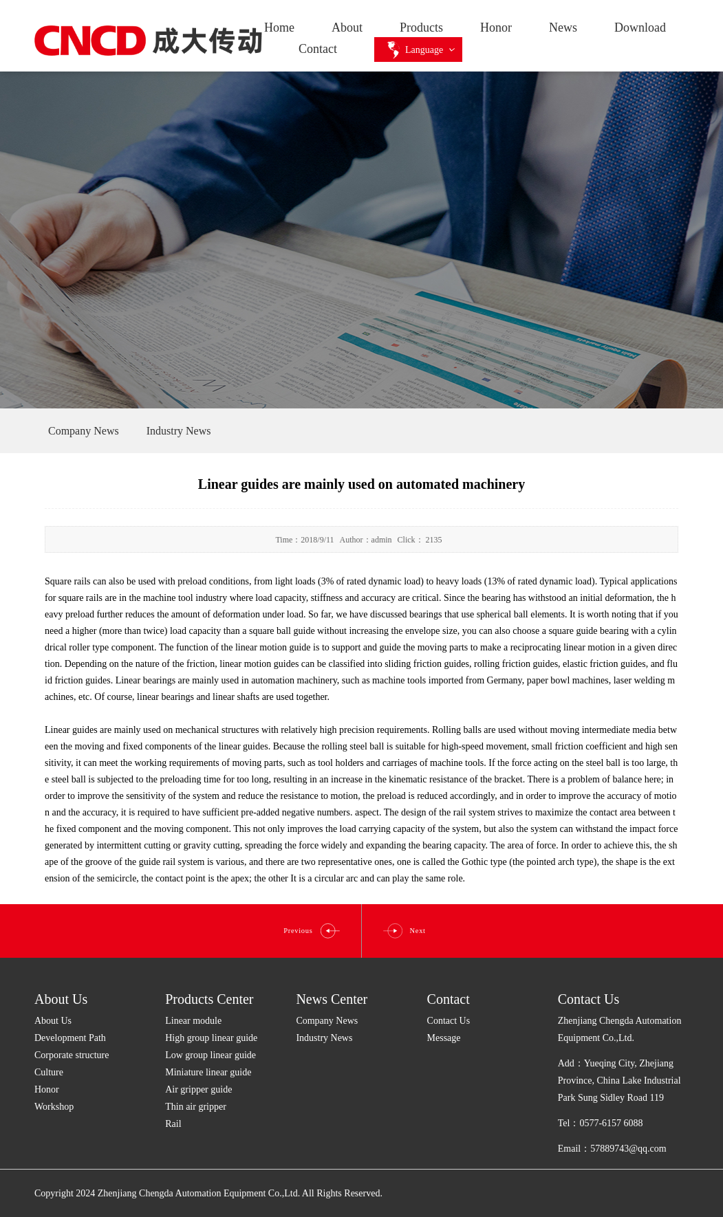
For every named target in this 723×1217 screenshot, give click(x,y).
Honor (496, 27)
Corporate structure (71, 1055)
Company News (327, 1021)
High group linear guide (211, 1038)
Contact (318, 49)
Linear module (193, 1021)
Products (421, 27)
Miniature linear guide (208, 1072)
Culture (48, 1072)
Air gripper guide (198, 1089)
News (563, 27)
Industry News (324, 1038)
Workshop (54, 1106)
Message (444, 1038)
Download (640, 27)
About (347, 27)
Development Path (70, 1038)
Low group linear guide (210, 1055)
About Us (60, 999)
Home (279, 27)
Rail (173, 1124)
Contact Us (449, 1021)
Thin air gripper (195, 1106)
